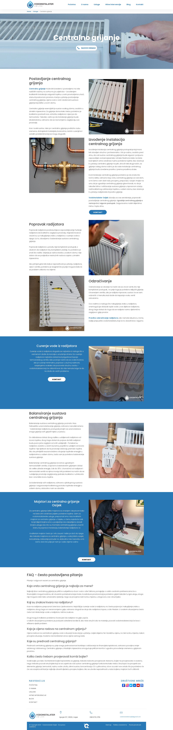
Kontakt (139, 4)
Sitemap (108, 725)
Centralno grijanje (37, 88)
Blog (129, 4)
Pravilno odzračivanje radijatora (103, 318)
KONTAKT (97, 212)
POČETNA (33, 685)
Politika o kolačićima (120, 725)
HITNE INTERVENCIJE (37, 695)
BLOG (31, 698)
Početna (72, 4)
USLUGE (32, 692)
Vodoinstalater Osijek (98, 197)
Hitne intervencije (113, 4)
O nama (84, 4)
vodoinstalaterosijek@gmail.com (130, 717)
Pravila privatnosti (135, 725)
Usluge (97, 4)
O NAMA (32, 688)
